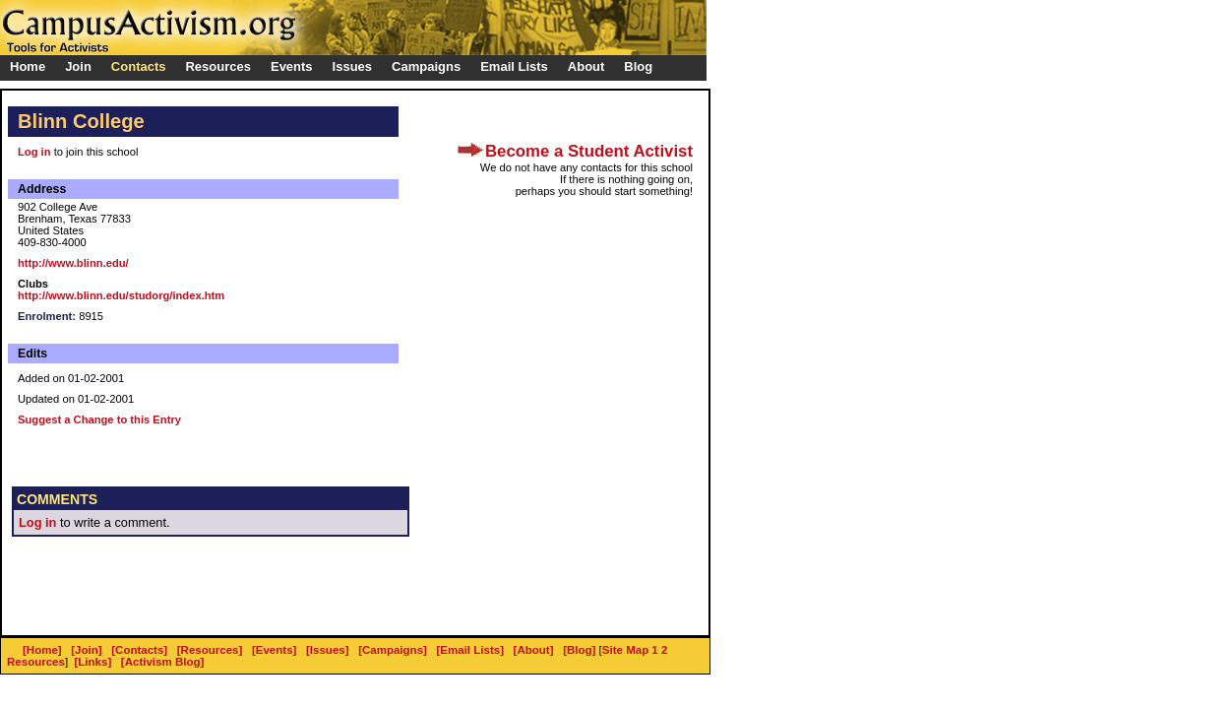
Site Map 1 (630, 650)
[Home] (42, 650)
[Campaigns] (392, 650)
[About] (534, 650)
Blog (638, 66)
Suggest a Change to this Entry (99, 419)
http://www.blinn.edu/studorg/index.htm (121, 295)
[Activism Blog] (162, 662)
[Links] (93, 662)
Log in (34, 152)
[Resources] (210, 650)
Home (27, 66)
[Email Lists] (470, 650)
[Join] (86, 650)
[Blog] (579, 650)
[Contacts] (139, 650)
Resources (36, 662)
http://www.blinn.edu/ (73, 263)
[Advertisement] (242, 595)
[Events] (274, 650)
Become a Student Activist (589, 151)
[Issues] (327, 650)
